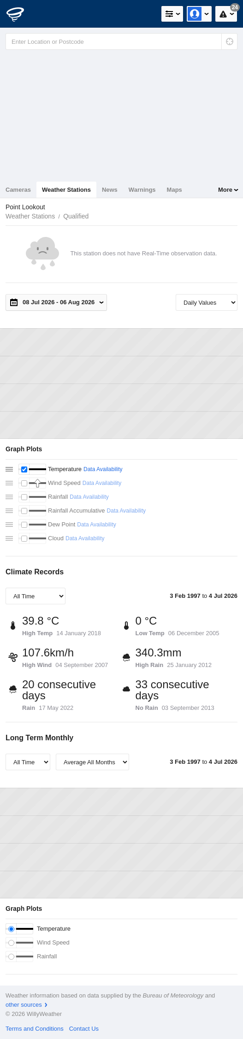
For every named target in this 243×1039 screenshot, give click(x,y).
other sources (24, 1004)
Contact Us (84, 1028)
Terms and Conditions (35, 1028)
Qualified (76, 216)
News (110, 189)
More (225, 189)
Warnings (142, 189)
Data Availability (103, 469)
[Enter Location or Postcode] (121, 41)
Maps (174, 189)
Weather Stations (66, 189)
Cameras (18, 189)
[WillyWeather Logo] (21, 14)
